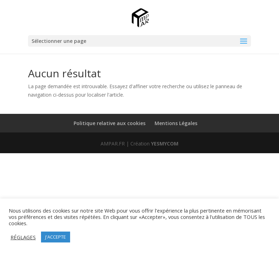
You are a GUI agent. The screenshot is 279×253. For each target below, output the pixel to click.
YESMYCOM (164, 143)
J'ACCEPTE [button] (55, 237)
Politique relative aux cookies (109, 123)
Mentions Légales (176, 123)
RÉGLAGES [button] (23, 237)
